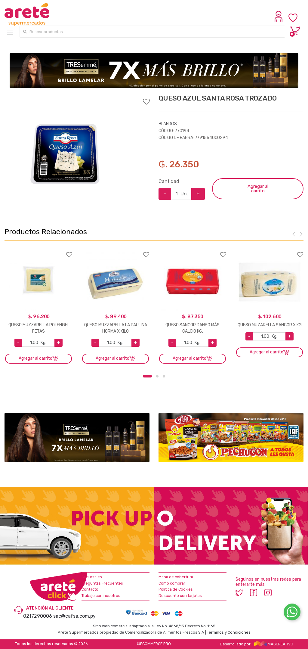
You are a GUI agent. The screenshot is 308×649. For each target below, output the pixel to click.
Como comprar (172, 583)
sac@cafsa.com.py (74, 616)
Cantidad (169, 181)
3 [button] (164, 376)
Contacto (90, 589)
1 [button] (147, 376)
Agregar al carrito (258, 189)
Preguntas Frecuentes (102, 583)
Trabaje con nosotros (101, 595)
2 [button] (157, 376)
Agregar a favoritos (77, 98)
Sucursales (92, 577)
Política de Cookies (176, 589)
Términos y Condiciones (229, 632)
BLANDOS (168, 123)
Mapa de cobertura (176, 577)
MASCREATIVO (273, 644)
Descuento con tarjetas (180, 595)
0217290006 (37, 616)
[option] (65, 154)
